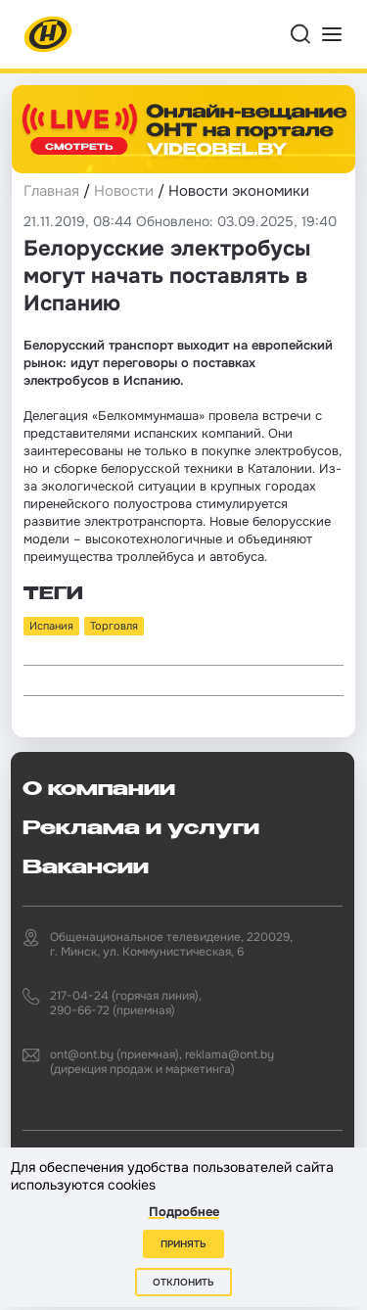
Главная (51, 191)
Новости (124, 191)
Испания (51, 625)
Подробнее (184, 1211)
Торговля (114, 625)
